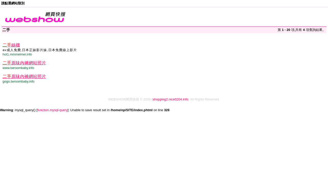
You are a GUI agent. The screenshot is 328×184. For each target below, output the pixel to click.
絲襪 (11, 45)
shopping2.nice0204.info (170, 99)
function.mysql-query (52, 110)
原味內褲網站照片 (24, 63)
